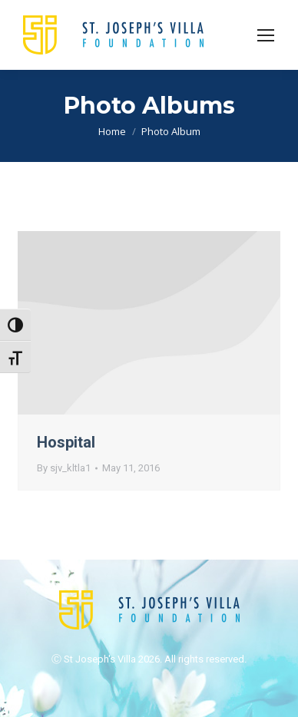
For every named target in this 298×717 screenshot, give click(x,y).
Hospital (66, 442)
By (64, 468)
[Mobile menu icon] (266, 35)
